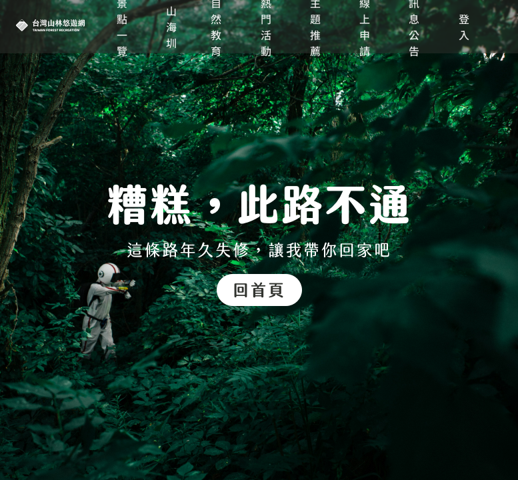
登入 (465, 27)
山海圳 (172, 27)
